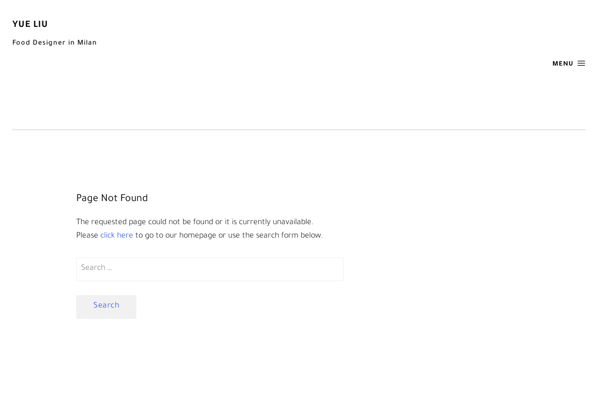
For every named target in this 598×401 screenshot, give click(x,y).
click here (116, 236)
